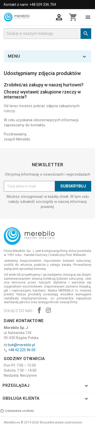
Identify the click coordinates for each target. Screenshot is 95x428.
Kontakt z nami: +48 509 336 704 (30, 5)
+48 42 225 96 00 (21, 350)
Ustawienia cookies (17, 411)
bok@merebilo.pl (21, 345)
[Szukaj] (47, 33)
